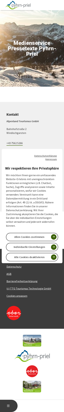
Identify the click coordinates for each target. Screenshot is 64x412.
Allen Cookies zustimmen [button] (29, 237)
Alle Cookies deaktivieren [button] (29, 257)
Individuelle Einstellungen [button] (29, 247)
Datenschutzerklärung (45, 155)
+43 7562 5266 (14, 143)
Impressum (51, 159)
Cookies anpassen (16, 295)
